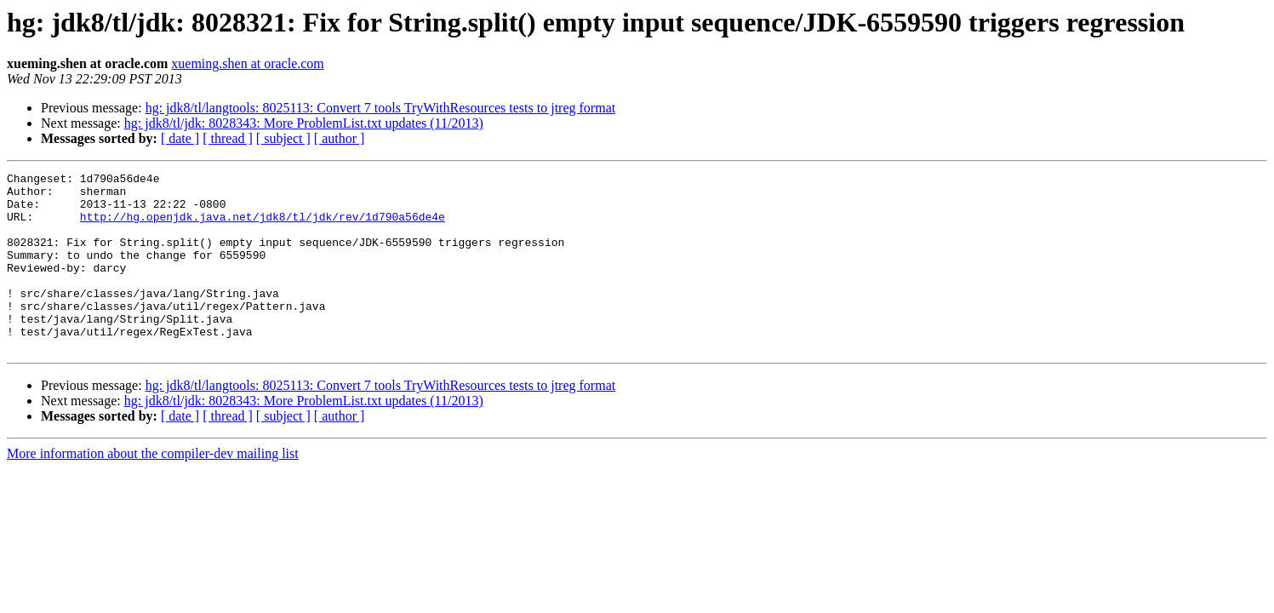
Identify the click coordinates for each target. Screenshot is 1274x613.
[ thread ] (228, 138)
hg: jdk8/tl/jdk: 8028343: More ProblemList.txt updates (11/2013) (303, 123)
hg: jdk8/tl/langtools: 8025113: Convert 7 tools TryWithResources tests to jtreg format (381, 107)
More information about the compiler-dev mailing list (153, 489)
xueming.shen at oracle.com (247, 63)
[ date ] (180, 138)
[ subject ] (283, 138)
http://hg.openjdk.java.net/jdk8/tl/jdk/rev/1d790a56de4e (262, 226)
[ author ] (339, 138)
